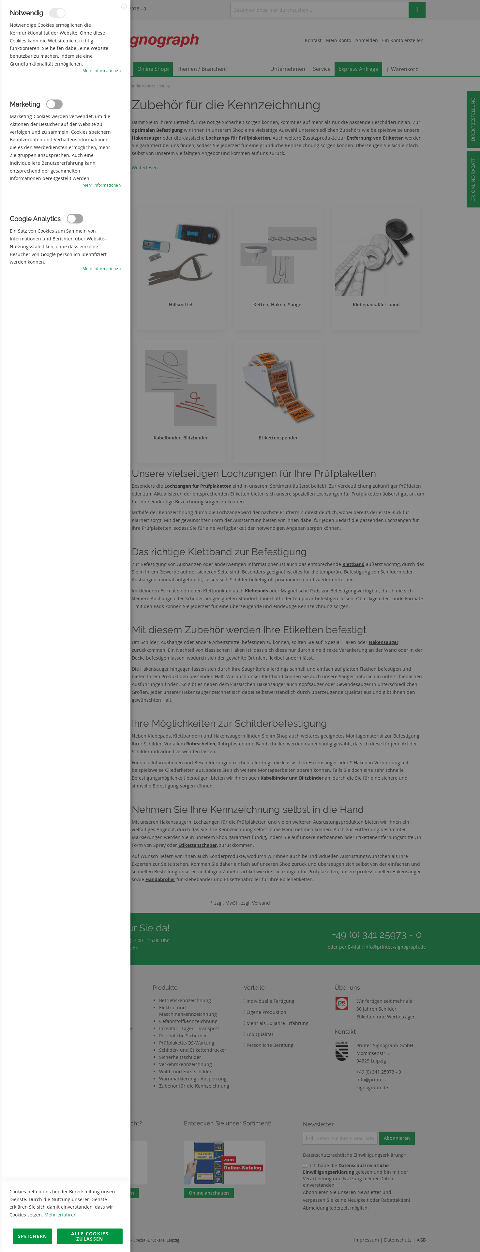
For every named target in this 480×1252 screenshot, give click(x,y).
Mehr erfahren (60, 1215)
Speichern (32, 1236)
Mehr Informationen (101, 70)
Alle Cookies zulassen (90, 1236)
